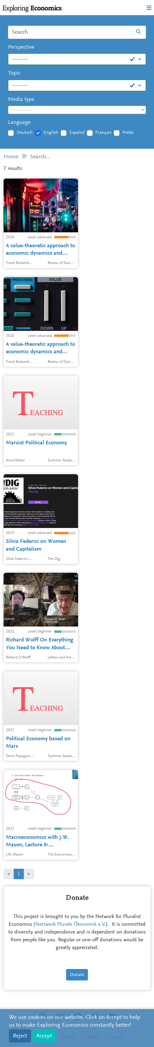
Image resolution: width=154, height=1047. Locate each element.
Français (103, 132)
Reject (20, 1036)
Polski (128, 132)
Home (11, 157)
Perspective (21, 47)
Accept (44, 1036)
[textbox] (77, 110)
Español (77, 132)
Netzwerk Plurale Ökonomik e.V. (70, 924)
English (50, 132)
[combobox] (77, 110)
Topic (14, 73)
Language (19, 122)
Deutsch (25, 132)
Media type (21, 99)
